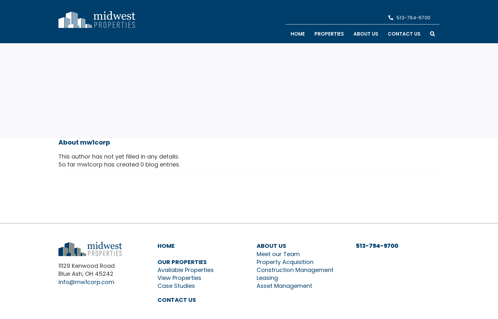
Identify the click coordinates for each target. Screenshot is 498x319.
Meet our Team (278, 254)
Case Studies (176, 286)
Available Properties (186, 270)
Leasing (267, 278)
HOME (166, 246)
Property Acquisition (285, 262)
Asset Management (284, 286)
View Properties (179, 278)
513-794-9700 (377, 246)
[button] (432, 33)
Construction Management (295, 270)
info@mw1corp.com (86, 282)
